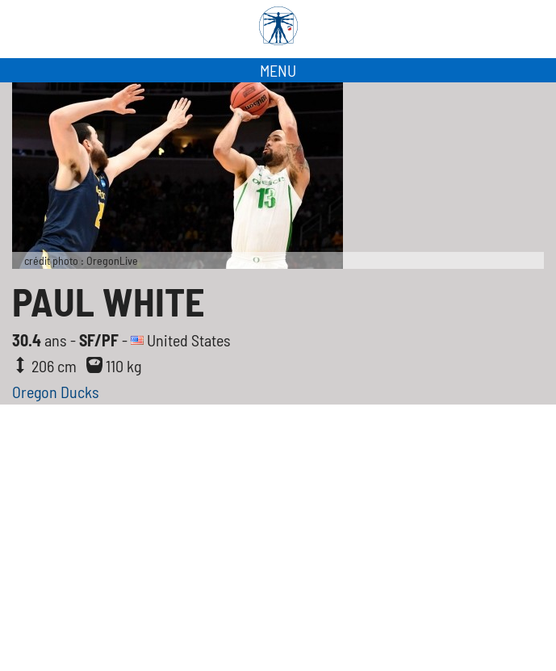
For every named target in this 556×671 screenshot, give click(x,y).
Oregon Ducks (55, 391)
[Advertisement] (278, 550)
